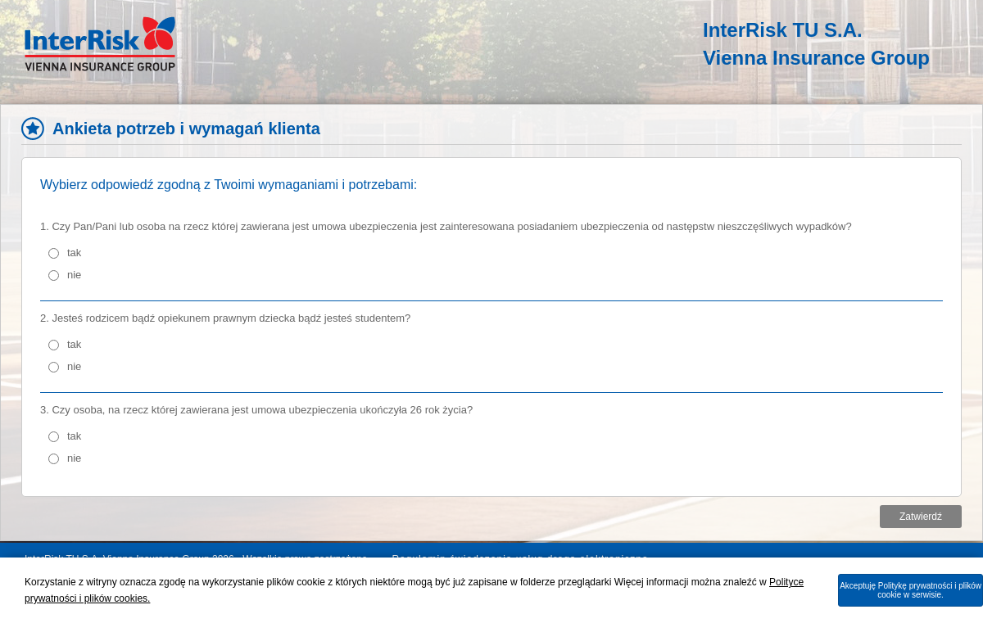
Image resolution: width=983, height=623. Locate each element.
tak (74, 252)
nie (74, 275)
